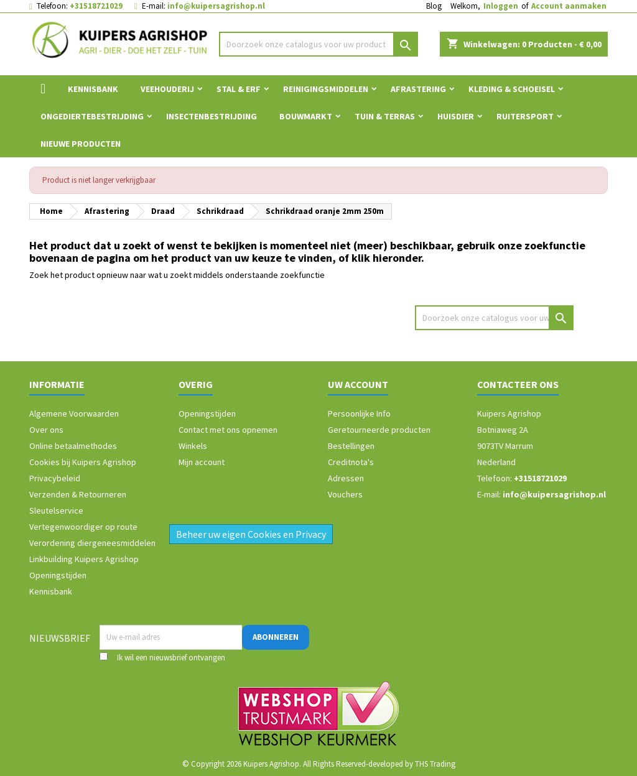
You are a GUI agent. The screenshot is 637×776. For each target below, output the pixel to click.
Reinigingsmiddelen (325, 89)
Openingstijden (57, 575)
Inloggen (500, 6)
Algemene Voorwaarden (74, 413)
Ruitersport (525, 116)
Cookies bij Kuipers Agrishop (82, 462)
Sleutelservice (56, 510)
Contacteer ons (518, 384)
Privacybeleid (54, 478)
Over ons (46, 429)
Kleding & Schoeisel (511, 89)
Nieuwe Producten (80, 143)
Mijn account (202, 462)
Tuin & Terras (385, 116)
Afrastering (418, 89)
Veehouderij (167, 89)
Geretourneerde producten (379, 429)
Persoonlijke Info (359, 413)
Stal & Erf (238, 89)
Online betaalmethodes (73, 445)
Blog (434, 6)
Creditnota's (351, 462)
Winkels (193, 445)
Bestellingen (351, 445)
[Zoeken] (318, 44)
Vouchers (345, 494)
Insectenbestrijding (211, 116)
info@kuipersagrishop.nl (216, 6)
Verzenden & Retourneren (77, 494)
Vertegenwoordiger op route (83, 526)
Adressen (346, 478)
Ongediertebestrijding (92, 116)
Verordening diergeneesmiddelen (92, 542)
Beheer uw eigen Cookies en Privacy (251, 534)
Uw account (358, 384)
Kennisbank (93, 89)
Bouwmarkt (305, 116)
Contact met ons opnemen (228, 429)
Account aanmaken (569, 6)
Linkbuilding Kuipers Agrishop (84, 559)
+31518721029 (96, 6)
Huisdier (455, 116)
